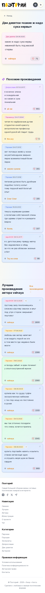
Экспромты (6, 541)
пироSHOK (14, 237)
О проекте (6, 519)
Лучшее (5, 509)
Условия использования (12, 562)
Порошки (13, 147)
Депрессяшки (15, 87)
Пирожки (5, 534)
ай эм (9, 109)
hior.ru (34, 582)
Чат (3, 523)
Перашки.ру (15, 117)
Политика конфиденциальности (15, 566)
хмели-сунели (13, 169)
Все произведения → (36, 289)
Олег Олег (12, 199)
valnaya (12, 58)
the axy (10, 139)
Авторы (5, 513)
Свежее (5, 506)
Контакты (6, 572)
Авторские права (9, 569)
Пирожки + (14, 331)
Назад (8, 16)
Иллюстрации (7, 516)
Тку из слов (12, 258)
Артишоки (6, 551)
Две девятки (15, 37)
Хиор (28, 582)
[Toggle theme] (35, 4)
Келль (10, 228)
